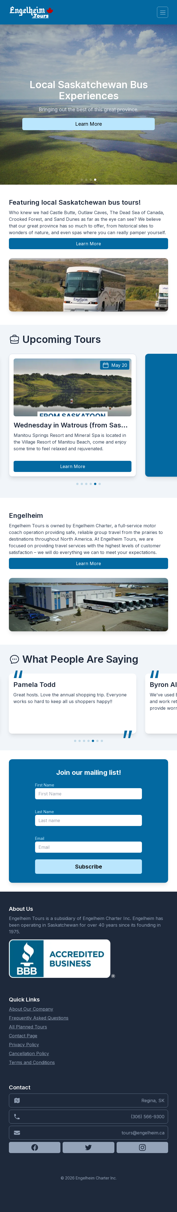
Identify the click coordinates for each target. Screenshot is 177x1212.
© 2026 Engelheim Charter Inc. (89, 1178)
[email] (88, 847)
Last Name (44, 811)
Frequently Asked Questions (38, 1018)
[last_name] (88, 820)
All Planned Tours (28, 1027)
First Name (44, 785)
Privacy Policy (24, 1044)
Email (39, 838)
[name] (88, 793)
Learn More (88, 243)
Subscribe (88, 866)
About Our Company (31, 1009)
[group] (72, 415)
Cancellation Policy (29, 1053)
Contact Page (23, 1035)
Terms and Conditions (32, 1062)
